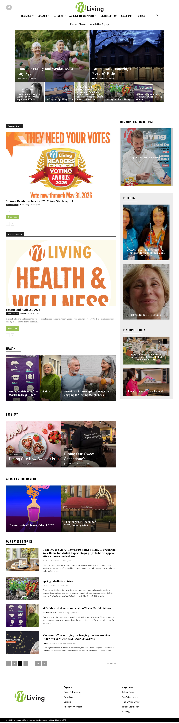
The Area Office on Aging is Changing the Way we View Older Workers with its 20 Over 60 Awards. (76, 637)
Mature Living (98, 78)
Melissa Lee (55, 586)
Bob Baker (22, 78)
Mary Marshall (56, 561)
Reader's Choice (12, 205)
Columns (68, 450)
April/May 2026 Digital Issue (146, 157)
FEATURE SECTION (12, 313)
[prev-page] (8, 224)
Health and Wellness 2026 (23, 310)
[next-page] (12, 224)
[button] (157, 16)
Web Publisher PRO (59, 721)
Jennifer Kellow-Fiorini (58, 644)
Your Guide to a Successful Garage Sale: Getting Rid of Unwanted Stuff (146, 357)
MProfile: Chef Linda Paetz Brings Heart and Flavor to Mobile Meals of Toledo (146, 253)
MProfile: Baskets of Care (146, 314)
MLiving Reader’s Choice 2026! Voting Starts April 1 (39, 201)
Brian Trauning (63, 613)
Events (45, 644)
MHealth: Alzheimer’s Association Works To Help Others (77, 609)
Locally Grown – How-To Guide (146, 390)
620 (38, 664)
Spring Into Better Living (58, 582)
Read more (12, 217)
